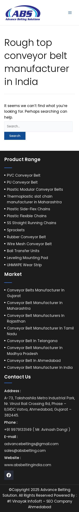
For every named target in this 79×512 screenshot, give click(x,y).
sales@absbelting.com (25, 450)
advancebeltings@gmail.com (31, 443)
